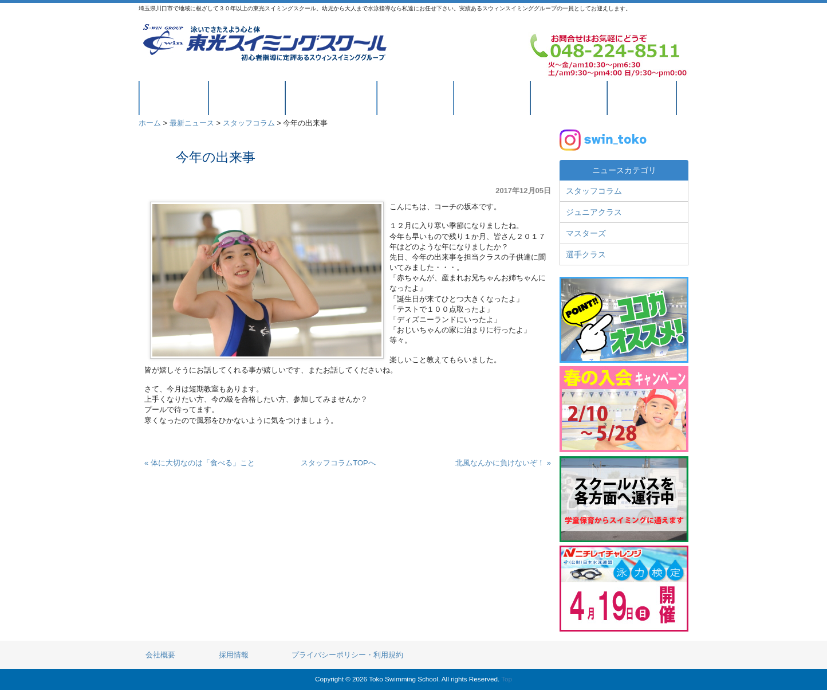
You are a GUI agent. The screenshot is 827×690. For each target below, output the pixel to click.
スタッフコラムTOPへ (338, 462)
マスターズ (586, 233)
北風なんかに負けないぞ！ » (503, 462)
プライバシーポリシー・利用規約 (347, 654)
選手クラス (586, 254)
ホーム (150, 123)
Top (506, 679)
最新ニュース (192, 123)
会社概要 (160, 654)
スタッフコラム (249, 123)
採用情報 (234, 654)
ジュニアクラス (594, 212)
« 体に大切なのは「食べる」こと (199, 462)
